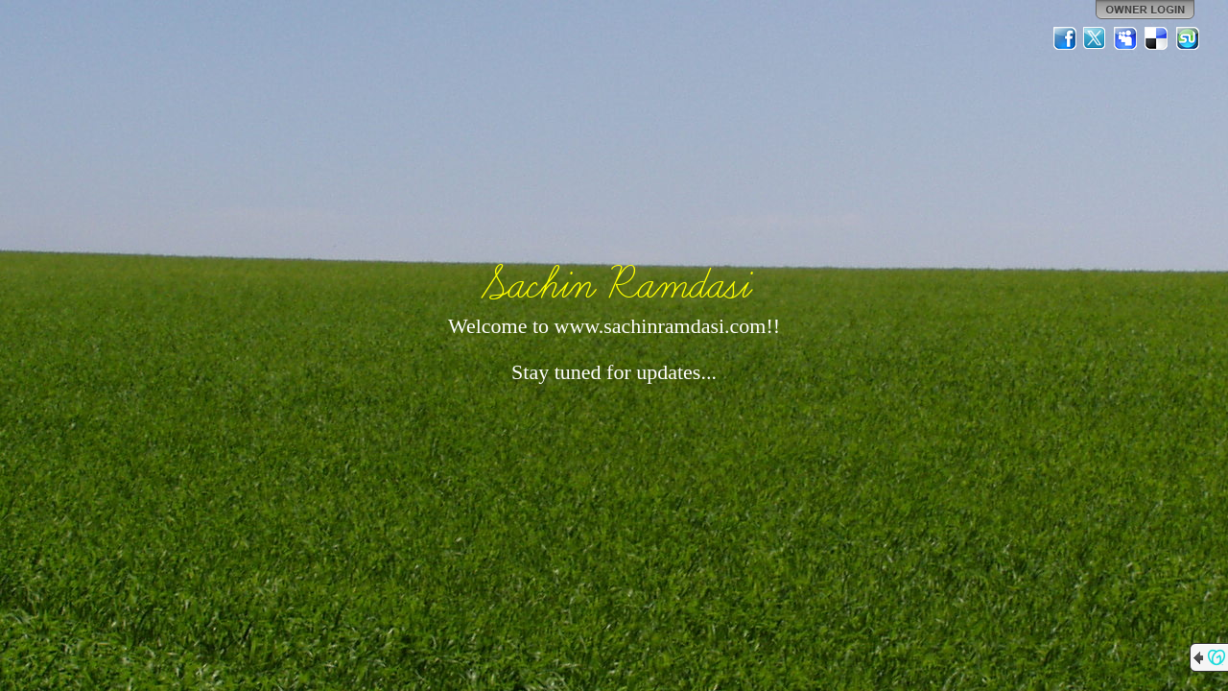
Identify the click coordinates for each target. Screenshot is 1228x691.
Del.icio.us (1157, 38)
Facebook (1064, 38)
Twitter (1095, 38)
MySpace (1126, 38)
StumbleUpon (1187, 38)
